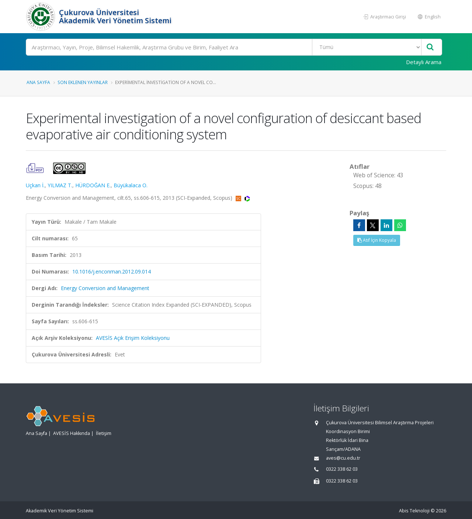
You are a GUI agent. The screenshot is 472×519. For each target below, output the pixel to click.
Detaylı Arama (423, 62)
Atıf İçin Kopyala (376, 240)
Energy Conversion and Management (105, 288)
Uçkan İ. (35, 185)
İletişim (103, 433)
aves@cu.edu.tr (343, 458)
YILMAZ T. (60, 185)
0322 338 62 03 (342, 469)
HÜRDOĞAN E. (93, 185)
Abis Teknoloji (414, 511)
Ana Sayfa (38, 82)
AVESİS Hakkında (71, 433)
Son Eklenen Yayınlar (83, 82)
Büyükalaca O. (131, 185)
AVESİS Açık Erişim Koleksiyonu (133, 337)
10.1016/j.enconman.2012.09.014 (111, 271)
